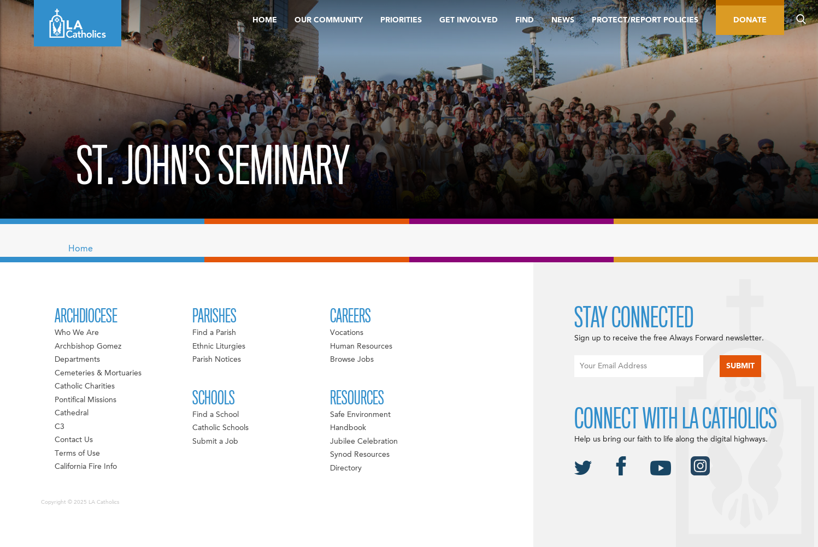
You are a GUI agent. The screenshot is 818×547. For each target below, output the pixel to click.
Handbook (348, 428)
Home (264, 20)
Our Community (329, 20)
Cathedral (72, 413)
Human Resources (361, 346)
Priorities (401, 20)
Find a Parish (214, 333)
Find (524, 20)
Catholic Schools (220, 428)
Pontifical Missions (85, 400)
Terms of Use (77, 453)
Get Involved (468, 20)
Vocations (346, 333)
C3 (59, 427)
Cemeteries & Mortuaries (98, 373)
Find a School (215, 415)
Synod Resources (360, 454)
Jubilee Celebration (364, 441)
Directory (346, 468)
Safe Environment (360, 415)
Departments (77, 359)
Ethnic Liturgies (218, 346)
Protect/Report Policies (645, 20)
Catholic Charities (85, 386)
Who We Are (77, 333)
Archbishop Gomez (88, 346)
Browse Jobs (352, 359)
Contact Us (74, 440)
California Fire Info (86, 466)
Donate (750, 20)
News (562, 20)
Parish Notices (216, 359)
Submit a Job (215, 441)
